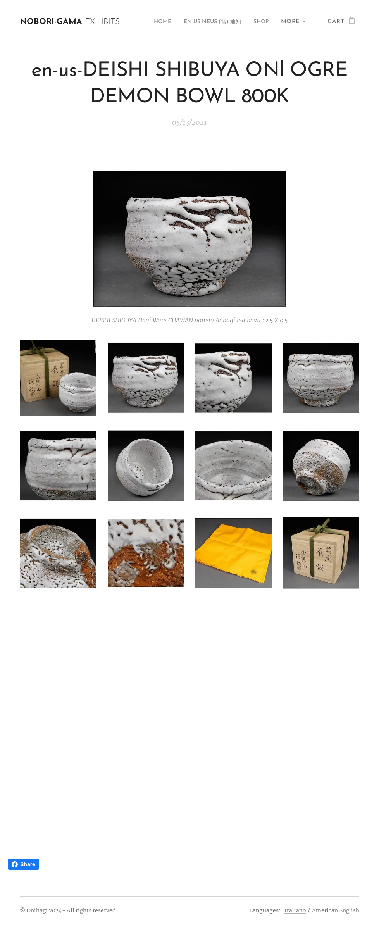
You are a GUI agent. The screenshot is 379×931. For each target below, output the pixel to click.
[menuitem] (151, 22)
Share (23, 864)
